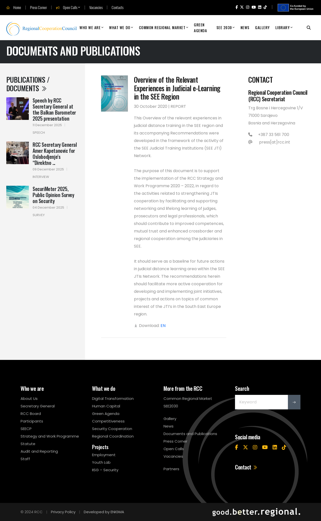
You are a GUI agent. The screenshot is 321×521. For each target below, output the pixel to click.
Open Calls (66, 8)
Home (13, 8)
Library (282, 27)
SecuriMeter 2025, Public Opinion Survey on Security (53, 195)
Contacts (117, 7)
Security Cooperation (112, 428)
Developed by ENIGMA (104, 511)
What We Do (119, 27)
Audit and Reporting (39, 451)
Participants (32, 421)
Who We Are (90, 27)
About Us (29, 398)
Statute (28, 443)
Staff (25, 458)
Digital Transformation (113, 398)
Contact (246, 467)
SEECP (26, 428)
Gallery (262, 27)
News (245, 27)
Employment (104, 454)
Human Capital (106, 406)
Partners (171, 468)
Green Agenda (200, 27)
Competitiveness (108, 421)
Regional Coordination (113, 436)
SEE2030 (171, 406)
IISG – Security (105, 469)
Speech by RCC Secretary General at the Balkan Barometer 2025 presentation (54, 109)
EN (163, 325)
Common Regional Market (162, 27)
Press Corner (38, 7)
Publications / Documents (27, 83)
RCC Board (31, 413)
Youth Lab (101, 462)
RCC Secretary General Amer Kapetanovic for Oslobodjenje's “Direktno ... (55, 153)
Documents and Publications (190, 433)
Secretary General (38, 406)
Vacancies (96, 7)
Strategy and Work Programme (50, 436)
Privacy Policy (63, 511)
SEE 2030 (224, 27)
